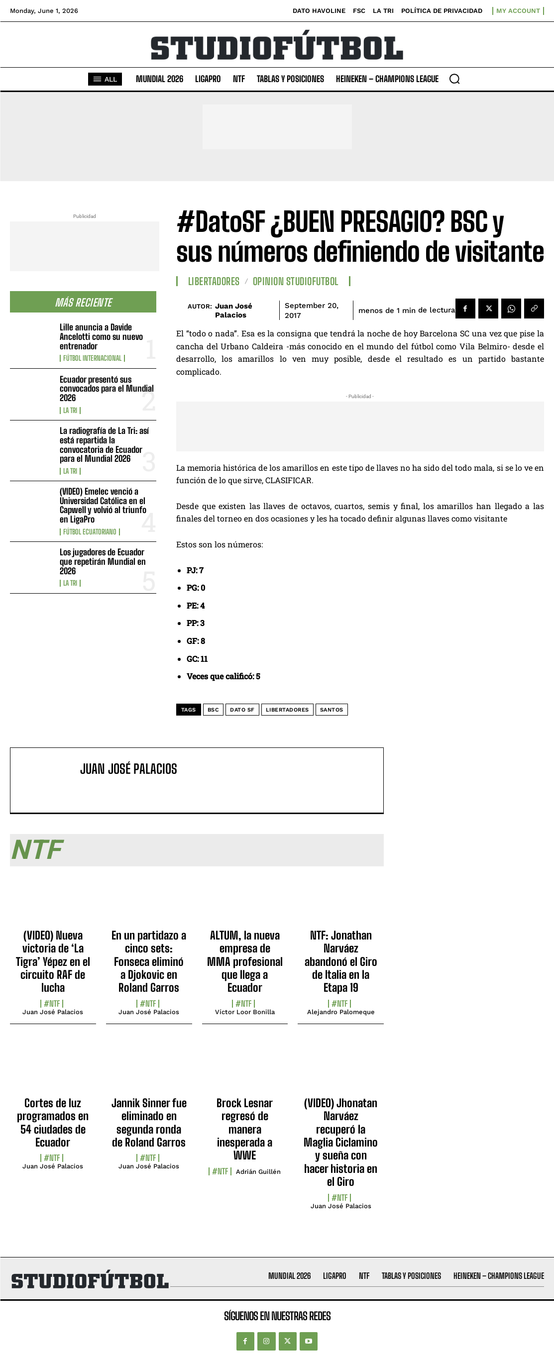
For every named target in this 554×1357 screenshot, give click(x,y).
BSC (214, 710)
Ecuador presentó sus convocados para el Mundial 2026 (107, 388)
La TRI (70, 410)
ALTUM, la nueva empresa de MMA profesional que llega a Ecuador (245, 962)
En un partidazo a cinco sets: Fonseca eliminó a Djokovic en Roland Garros (148, 962)
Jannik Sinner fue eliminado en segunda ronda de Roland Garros (149, 1122)
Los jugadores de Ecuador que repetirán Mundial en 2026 (103, 561)
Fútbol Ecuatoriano (89, 531)
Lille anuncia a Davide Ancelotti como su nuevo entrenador (101, 336)
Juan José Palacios (233, 310)
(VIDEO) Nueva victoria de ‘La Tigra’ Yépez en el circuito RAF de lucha (53, 962)
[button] (454, 79)
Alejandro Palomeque (341, 1012)
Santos (331, 710)
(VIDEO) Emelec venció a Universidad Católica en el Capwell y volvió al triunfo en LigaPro (103, 505)
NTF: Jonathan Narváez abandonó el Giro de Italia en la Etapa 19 (341, 962)
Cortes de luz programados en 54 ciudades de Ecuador (53, 1122)
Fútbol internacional (92, 358)
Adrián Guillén (258, 1171)
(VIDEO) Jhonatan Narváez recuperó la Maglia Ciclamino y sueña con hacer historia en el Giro (341, 1142)
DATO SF (242, 710)
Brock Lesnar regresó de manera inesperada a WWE (245, 1129)
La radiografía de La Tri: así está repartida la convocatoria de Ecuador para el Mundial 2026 (104, 444)
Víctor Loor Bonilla (245, 1012)
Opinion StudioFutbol (295, 281)
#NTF (52, 1004)
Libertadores (214, 281)
